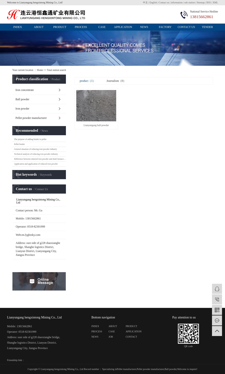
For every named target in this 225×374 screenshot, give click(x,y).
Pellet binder (19, 144)
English (153, 2)
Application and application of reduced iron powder (36, 164)
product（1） (87, 80)
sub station (189, 2)
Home (40, 70)
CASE (112, 331)
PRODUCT (131, 326)
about (38, 26)
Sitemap (201, 2)
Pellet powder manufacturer (31, 117)
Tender (207, 26)
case (102, 26)
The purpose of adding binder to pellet (30, 139)
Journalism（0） (116, 80)
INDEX (95, 326)
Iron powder (22, 108)
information (176, 2)
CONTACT (131, 336)
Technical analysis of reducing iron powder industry (36, 154)
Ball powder (22, 99)
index (17, 26)
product (59, 26)
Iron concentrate (24, 89)
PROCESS (96, 331)
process (81, 26)
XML (215, 2)
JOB (111, 336)
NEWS (94, 336)
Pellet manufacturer (126, 369)
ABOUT (113, 326)
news (144, 26)
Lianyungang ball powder (96, 124)
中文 (145, 2)
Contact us (164, 2)
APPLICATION (133, 331)
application (123, 26)
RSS (208, 2)
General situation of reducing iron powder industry (35, 149)
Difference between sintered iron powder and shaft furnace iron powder (40, 159)
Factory (165, 26)
